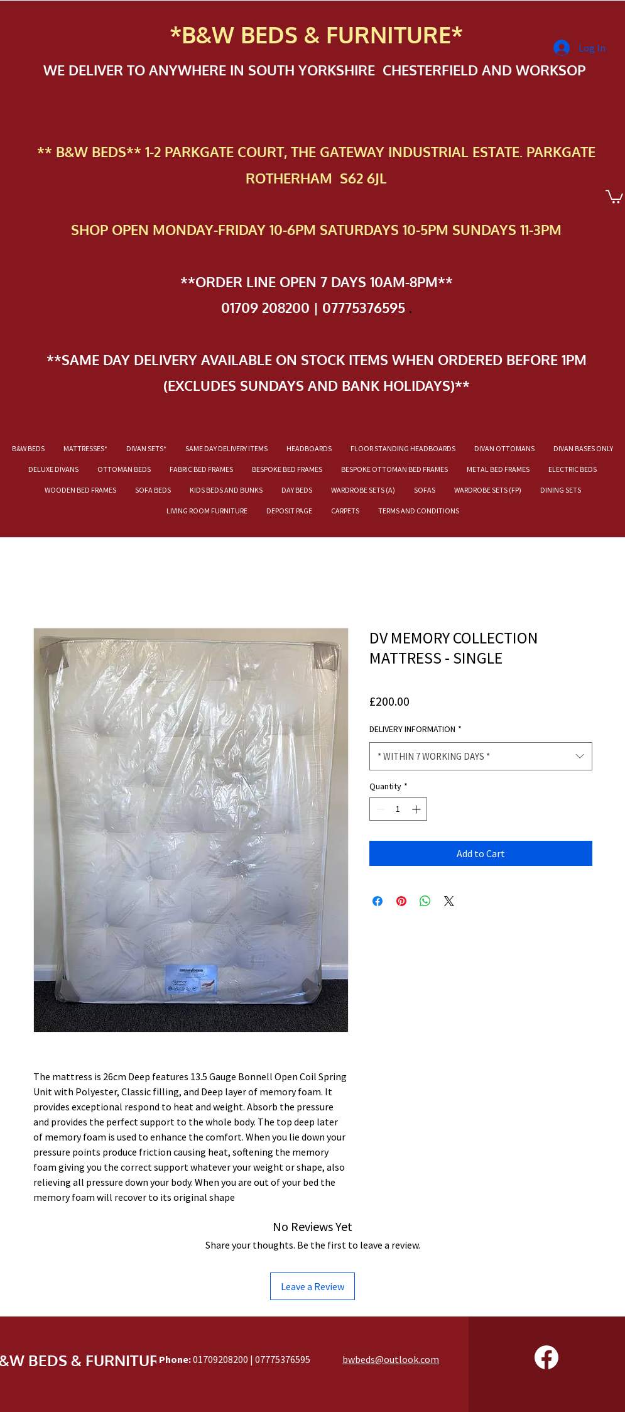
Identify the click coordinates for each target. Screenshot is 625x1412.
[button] (614, 196)
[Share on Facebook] (377, 901)
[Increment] (417, 809)
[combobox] (480, 756)
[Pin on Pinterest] (401, 901)
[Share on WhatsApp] (425, 901)
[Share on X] (449, 901)
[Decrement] (379, 809)
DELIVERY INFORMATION (415, 729)
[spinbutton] (398, 809)
